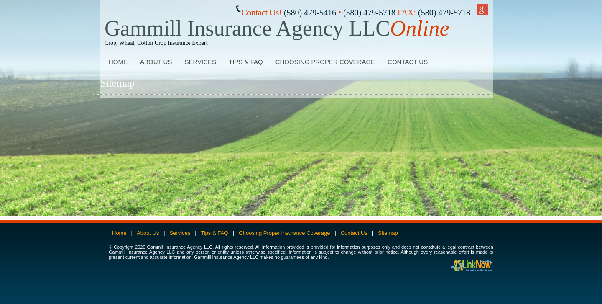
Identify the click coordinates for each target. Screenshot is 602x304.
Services (200, 61)
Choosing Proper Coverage (325, 61)
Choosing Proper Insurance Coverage (284, 233)
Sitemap (388, 233)
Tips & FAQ (246, 61)
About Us (156, 61)
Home (118, 61)
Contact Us (408, 61)
